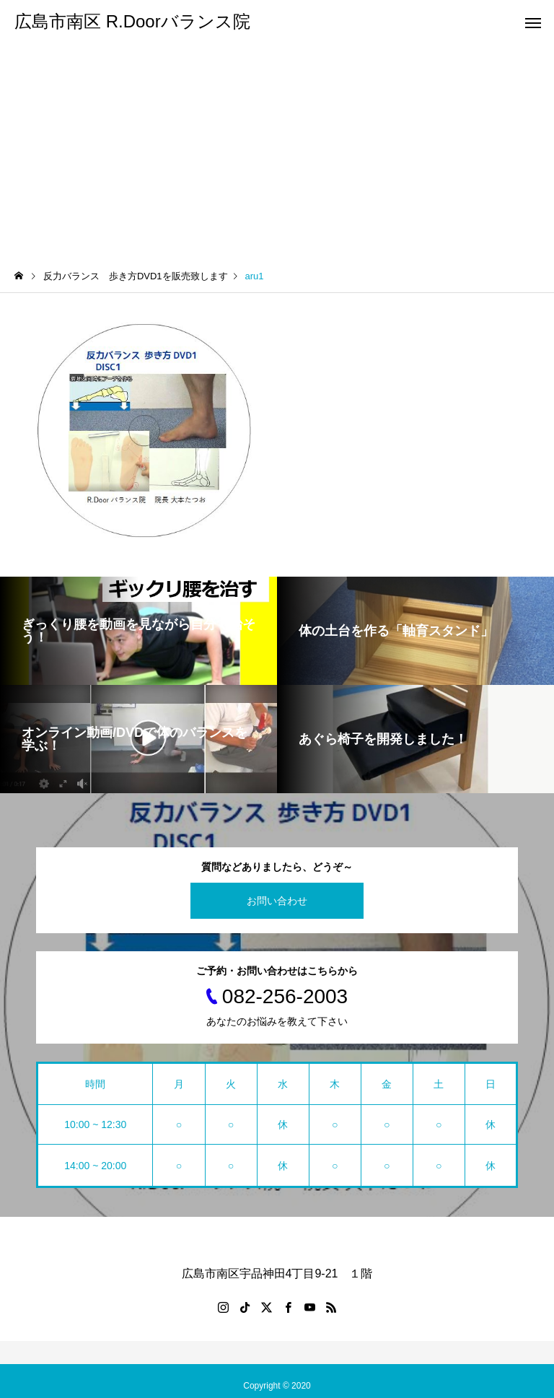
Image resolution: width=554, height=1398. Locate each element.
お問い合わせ (277, 900)
